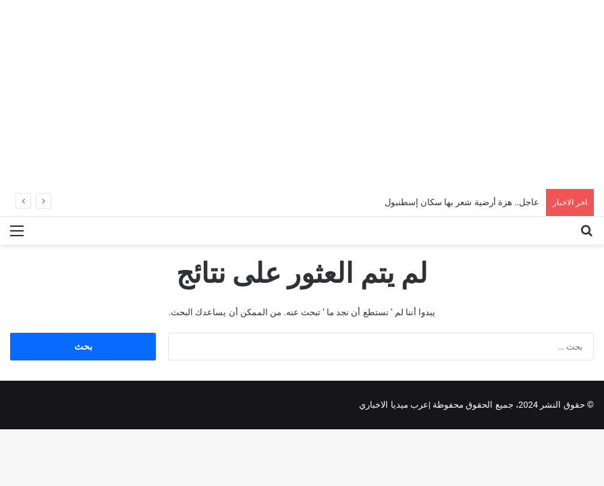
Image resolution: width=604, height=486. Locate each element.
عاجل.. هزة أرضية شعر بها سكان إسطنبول (462, 202)
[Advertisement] (302, 94)
